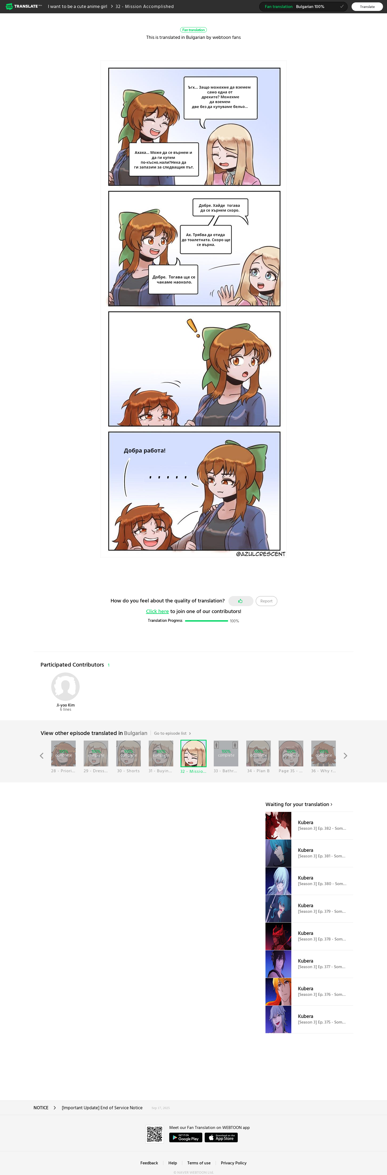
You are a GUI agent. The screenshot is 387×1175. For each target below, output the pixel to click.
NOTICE (45, 1109)
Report (266, 601)
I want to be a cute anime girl (77, 7)
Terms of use (199, 1163)
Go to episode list (172, 733)
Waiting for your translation (297, 804)
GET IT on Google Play (185, 1137)
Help (172, 1163)
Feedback (149, 1163)
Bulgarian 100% (306, 7)
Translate (367, 7)
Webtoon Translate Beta (24, 6)
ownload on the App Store (221, 1137)
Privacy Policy (234, 1163)
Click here (157, 611)
